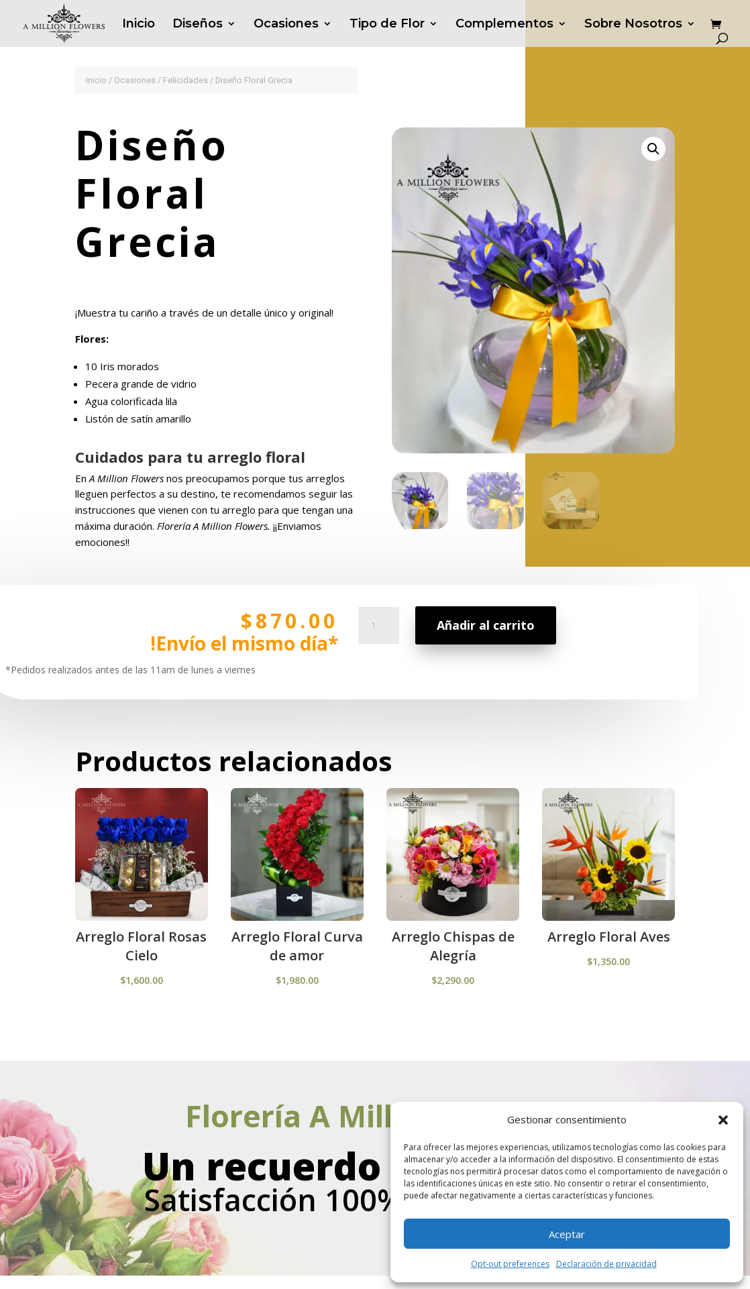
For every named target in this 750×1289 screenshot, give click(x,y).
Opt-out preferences (510, 1264)
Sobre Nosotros (633, 25)
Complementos (504, 25)
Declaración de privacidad (606, 1264)
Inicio (138, 25)
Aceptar (567, 1234)
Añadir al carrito (484, 639)
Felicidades (185, 80)
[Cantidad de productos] (378, 646)
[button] (723, 1120)
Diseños (197, 25)
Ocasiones (286, 25)
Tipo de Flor (387, 25)
